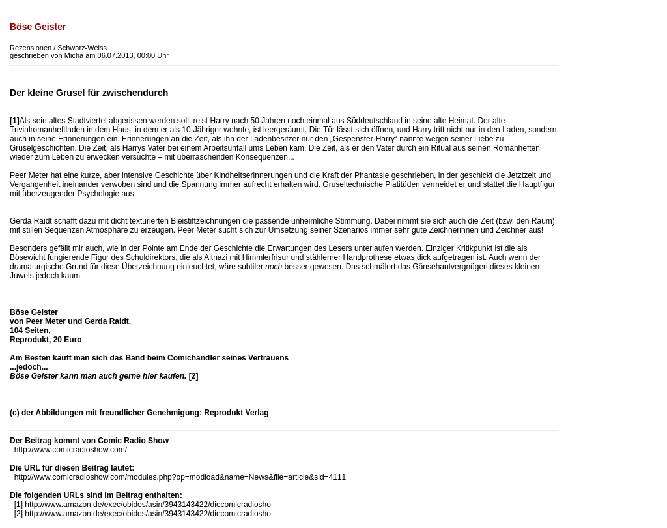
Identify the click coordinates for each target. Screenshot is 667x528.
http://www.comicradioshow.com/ (70, 449)
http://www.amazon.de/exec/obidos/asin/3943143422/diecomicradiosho (148, 504)
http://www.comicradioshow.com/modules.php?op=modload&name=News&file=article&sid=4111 (180, 477)
